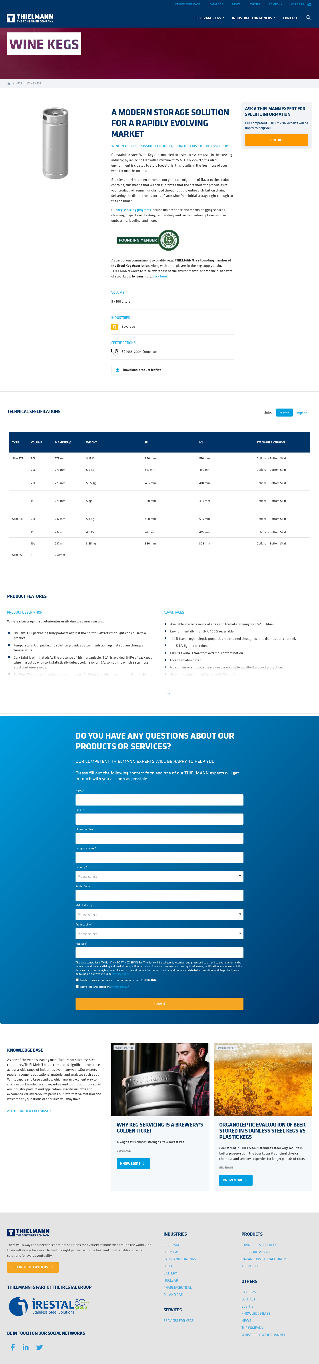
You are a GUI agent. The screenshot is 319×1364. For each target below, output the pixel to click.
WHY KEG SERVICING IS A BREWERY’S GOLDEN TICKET (160, 1127)
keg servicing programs (134, 209)
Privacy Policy (121, 974)
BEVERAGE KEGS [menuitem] (208, 18)
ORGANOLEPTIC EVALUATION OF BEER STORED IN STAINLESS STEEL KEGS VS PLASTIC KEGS (262, 1130)
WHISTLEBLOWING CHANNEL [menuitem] (263, 1334)
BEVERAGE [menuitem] (171, 1244)
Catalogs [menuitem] (216, 4)
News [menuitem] (236, 4)
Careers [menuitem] (297, 4)
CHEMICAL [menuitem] (171, 1251)
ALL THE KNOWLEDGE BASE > (29, 1110)
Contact (277, 139)
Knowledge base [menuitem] (188, 4)
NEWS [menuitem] (246, 1320)
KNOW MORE (133, 1164)
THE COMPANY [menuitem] (252, 1327)
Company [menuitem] (275, 4)
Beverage (124, 1151)
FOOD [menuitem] (167, 1266)
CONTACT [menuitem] (290, 18)
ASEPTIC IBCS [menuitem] (251, 1266)
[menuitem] (309, 18)
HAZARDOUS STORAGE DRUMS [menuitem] (264, 1258)
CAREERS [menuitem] (248, 1292)
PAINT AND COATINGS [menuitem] (179, 1258)
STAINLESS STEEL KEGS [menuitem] (259, 1244)
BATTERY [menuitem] (170, 1273)
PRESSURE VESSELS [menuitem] (257, 1251)
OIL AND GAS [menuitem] (173, 1294)
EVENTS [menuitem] (247, 1306)
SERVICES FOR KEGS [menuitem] (178, 1320)
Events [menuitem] (254, 4)
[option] (55, 144)
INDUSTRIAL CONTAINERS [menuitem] (252, 18)
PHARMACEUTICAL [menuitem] (177, 1287)
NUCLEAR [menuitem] (170, 1280)
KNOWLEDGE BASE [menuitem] (255, 1313)
